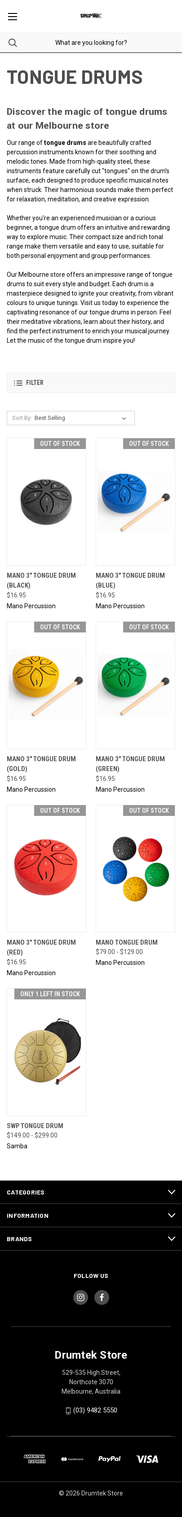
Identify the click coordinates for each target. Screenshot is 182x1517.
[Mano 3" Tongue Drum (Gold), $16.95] (46, 685)
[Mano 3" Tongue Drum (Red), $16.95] (46, 868)
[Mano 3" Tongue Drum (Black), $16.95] (46, 502)
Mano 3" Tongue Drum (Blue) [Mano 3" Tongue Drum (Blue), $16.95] (130, 580)
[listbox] (82, 418)
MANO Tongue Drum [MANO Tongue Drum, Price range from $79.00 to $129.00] (127, 942)
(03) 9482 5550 (95, 1410)
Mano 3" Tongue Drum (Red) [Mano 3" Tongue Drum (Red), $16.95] (41, 947)
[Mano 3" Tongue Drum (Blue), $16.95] (135, 502)
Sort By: (22, 417)
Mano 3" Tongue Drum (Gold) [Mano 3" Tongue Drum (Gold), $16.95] (41, 764)
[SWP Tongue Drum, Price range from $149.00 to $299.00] (46, 1052)
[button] (91, 383)
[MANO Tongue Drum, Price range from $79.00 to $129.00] (135, 868)
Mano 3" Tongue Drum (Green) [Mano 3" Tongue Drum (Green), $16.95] (130, 764)
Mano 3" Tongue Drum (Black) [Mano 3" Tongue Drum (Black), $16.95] (41, 580)
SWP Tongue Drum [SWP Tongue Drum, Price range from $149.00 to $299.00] (35, 1126)
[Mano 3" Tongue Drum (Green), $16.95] (135, 685)
